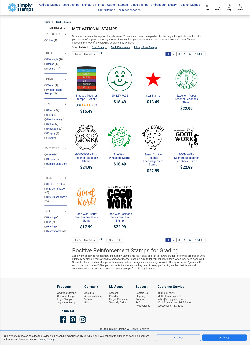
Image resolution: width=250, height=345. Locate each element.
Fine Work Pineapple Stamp (119, 156)
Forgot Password (119, 299)
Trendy (51, 137)
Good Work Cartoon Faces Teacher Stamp (119, 217)
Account (113, 292)
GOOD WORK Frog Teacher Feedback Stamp (86, 158)
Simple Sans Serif (57, 163)
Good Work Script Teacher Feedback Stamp (86, 217)
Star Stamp (153, 95)
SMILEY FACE (119, 95)
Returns (140, 299)
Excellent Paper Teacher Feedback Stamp (186, 99)
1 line (50, 40)
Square (51, 68)
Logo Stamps (64, 299)
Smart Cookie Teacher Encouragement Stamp (153, 159)
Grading (51, 217)
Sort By (78, 54)
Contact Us (142, 292)
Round (51, 64)
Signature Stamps (67, 302)
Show (111, 240)
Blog (86, 302)
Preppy (51, 133)
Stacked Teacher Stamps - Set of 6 (86, 97)
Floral (50, 114)
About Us (89, 292)
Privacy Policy (46, 339)
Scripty (51, 159)
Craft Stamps (99, 47)
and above (57, 196)
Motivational (54, 231)
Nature (51, 124)
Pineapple (53, 128)
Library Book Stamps (145, 47)
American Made (93, 296)
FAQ (138, 302)
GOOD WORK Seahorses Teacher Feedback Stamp (186, 158)
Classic (51, 110)
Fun (49, 222)
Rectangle (53, 59)
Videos (88, 299)
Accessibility (143, 305)
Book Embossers (120, 47)
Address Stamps (66, 292)
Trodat (51, 85)
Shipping (140, 296)
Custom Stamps (66, 296)
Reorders (114, 296)
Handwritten (54, 119)
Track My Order (117, 302)
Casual (51, 154)
